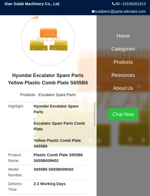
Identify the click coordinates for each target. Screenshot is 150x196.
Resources (123, 75)
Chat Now (123, 114)
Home (123, 36)
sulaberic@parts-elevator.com (120, 11)
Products (27, 95)
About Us (123, 88)
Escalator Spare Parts (57, 95)
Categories (123, 49)
